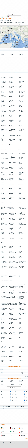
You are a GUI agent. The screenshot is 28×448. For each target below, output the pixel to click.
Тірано (20, 327)
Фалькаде (20, 343)
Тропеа (2, 338)
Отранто (2, 242)
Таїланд (22, 432)
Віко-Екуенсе (21, 119)
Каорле (2, 163)
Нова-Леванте (12, 233)
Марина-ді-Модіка (22, 212)
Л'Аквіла (2, 184)
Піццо (20, 256)
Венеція (11, 114)
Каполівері (3, 166)
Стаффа (20, 317)
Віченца (20, 121)
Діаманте (2, 139)
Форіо (2, 348)
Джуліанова (12, 138)
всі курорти (26, 376)
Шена (11, 360)
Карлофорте (12, 167)
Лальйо (2, 187)
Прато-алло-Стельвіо (13, 267)
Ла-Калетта (12, 184)
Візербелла (12, 119)
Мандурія (11, 207)
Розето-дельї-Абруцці (5, 280)
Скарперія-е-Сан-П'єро (22, 313)
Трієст (20, 337)
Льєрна (20, 202)
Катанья (11, 174)
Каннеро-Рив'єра (13, 162)
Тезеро (11, 323)
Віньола (20, 120)
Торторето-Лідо (3, 334)
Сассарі (11, 307)
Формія (20, 348)
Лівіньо (11, 194)
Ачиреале (11, 92)
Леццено (11, 193)
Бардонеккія (21, 96)
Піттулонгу (12, 256)
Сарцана (2, 307)
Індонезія (13, 428)
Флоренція (12, 346)
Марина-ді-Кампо (13, 212)
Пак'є (11, 247)
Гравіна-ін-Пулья (21, 129)
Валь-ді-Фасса (21, 111)
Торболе (20, 328)
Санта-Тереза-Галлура (5, 304)
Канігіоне (2, 162)
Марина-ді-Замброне (4, 212)
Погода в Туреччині (22, 442)
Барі (1, 97)
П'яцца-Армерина (4, 246)
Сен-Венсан (12, 308)
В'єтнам (12, 425)
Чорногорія (23, 435)
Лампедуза (20, 187)
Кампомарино (3, 161)
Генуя (1, 394)
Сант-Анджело (21, 296)
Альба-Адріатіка (21, 81)
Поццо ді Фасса (3, 266)
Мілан (2, 219)
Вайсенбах (20, 110)
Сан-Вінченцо (21, 286)
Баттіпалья (20, 97)
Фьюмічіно (20, 351)
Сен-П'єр (20, 308)
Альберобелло (3, 82)
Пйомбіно (2, 257)
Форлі (11, 348)
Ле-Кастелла (21, 189)
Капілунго (20, 163)
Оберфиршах (21, 238)
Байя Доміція (3, 96)
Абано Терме (3, 77)
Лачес (2, 189)
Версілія (20, 116)
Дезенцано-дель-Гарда (14, 135)
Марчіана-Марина (22, 214)
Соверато (11, 314)
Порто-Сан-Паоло (4, 262)
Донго (20, 140)
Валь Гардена (12, 111)
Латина (11, 188)
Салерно (1, 373)
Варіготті (2, 114)
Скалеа (11, 313)
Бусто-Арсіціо (12, 107)
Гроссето (20, 131)
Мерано (11, 217)
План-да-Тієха (12, 257)
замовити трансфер (20, 406)
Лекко (2, 192)
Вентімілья (20, 114)
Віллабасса (3, 120)
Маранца (2, 208)
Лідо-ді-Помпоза (21, 197)
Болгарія (3, 425)
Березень (21, 51)
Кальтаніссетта (21, 157)
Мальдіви (12, 431)
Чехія (12, 435)
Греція (22, 425)
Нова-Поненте (21, 233)
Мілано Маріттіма (13, 219)
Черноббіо (3, 355)
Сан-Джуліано (3, 290)
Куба (3, 431)
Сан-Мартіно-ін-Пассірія (23, 292)
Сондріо (20, 314)
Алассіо (20, 80)
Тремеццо (3, 337)
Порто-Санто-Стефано (14, 262)
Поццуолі (11, 266)
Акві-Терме (3, 80)
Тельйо (20, 323)
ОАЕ (12, 432)
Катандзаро (3, 174)
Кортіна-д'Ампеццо (4, 179)
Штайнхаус (21, 360)
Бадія (11, 95)
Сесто (11, 309)
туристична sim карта (20, 408)
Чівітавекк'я (12, 356)
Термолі (20, 324)
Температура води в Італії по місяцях (14, 378)
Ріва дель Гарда (3, 277)
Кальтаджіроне (21, 156)
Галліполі (20, 125)
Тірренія (2, 328)
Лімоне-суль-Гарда (22, 198)
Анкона (11, 85)
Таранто (11, 322)
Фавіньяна (3, 343)
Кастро (2, 172)
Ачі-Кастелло (21, 92)
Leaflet (24, 47)
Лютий (11, 51)
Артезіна (20, 90)
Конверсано (12, 178)
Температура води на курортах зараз (14, 366)
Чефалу (20, 355)
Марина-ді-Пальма (4, 213)
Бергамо (11, 100)
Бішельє (2, 101)
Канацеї (20, 161)
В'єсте (2, 110)
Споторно (11, 317)
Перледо (20, 251)
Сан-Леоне (3, 292)
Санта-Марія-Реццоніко (23, 303)
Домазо (11, 140)
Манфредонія (21, 207)
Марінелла (20, 213)
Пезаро (11, 251)
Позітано (20, 257)
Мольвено (3, 222)
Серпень (11, 54)
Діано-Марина (12, 139)
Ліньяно (11, 199)
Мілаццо (20, 219)
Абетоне (11, 77)
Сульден (20, 318)
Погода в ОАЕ (2, 443)
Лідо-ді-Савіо (3, 198)
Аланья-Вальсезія (13, 80)
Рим (19, 276)
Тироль (2, 327)
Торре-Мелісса (12, 332)
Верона (11, 116)
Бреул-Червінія (12, 105)
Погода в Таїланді (12, 442)
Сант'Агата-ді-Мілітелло (5, 297)
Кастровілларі (12, 172)
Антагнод (20, 85)
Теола (2, 324)
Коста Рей (11, 179)
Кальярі (11, 158)
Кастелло (11, 168)
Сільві (11, 312)
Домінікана (4, 427)
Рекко (2, 276)
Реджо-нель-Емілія (13, 275)
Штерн (2, 361)
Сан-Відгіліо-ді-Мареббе (14, 286)
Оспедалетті (12, 241)
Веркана (20, 115)
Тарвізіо (20, 322)
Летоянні (2, 193)
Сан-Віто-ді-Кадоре (13, 287)
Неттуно (2, 233)
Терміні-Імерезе (12, 324)
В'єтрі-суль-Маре (13, 110)
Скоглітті (2, 314)
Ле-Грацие (11, 189)
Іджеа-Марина (3, 149)
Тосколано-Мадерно (13, 334)
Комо (2, 178)
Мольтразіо (12, 222)
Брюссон (20, 106)
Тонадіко (11, 328)
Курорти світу (3, 17)
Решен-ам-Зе (12, 276)
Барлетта (11, 97)
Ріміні (20, 277)
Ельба (2, 144)
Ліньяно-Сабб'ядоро (22, 199)
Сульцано (2, 319)
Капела (11, 163)
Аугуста (11, 91)
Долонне (2, 140)
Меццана (11, 218)
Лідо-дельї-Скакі (4, 197)
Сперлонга (3, 317)
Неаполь (20, 232)
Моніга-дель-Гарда (4, 224)
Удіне (2, 341)
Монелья (20, 223)
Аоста (2, 87)
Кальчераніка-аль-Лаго (5, 158)
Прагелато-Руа (21, 266)
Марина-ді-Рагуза (13, 213)
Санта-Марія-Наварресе (14, 303)
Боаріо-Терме (21, 101)
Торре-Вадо (21, 329)
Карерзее (2, 167)
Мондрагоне (12, 223)
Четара (11, 355)
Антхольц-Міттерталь (13, 86)
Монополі (11, 224)
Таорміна (2, 322)
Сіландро (2, 312)
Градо (11, 130)
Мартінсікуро (12, 214)
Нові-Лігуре (12, 234)
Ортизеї (2, 241)
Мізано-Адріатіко (21, 218)
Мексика (3, 432)
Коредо (20, 178)
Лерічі (20, 192)
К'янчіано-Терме (4, 153)
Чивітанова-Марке (4, 356)
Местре (2, 218)
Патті (2, 251)
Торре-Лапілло (3, 332)
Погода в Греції (21, 443)
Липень (2, 54)
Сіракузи (20, 312)
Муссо (11, 229)
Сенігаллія (3, 309)
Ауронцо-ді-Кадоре (22, 91)
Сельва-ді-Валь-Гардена (5, 308)
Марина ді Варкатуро (22, 208)
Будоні (2, 107)
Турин (11, 338)
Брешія (20, 105)
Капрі (11, 166)
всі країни (26, 438)
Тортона (20, 333)
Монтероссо (3, 227)
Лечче (20, 193)
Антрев (2, 86)
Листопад (12, 55)
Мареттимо (12, 208)
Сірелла (2, 313)
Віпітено (2, 121)
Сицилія (2, 400)
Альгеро (11, 82)
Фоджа (20, 346)
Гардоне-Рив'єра (13, 126)
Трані (19, 334)
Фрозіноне (3, 351)
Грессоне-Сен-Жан (13, 131)
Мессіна (20, 217)
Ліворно (20, 194)
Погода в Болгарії (12, 443)
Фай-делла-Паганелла (13, 343)
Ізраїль (22, 427)
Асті (1, 91)
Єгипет (12, 427)
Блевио (11, 101)
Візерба (2, 119)
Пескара (20, 252)
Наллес (2, 232)
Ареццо (2, 90)
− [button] (1, 28)
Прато (2, 267)
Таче (2, 323)
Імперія (20, 149)
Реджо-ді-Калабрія (4, 275)
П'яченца (11, 246)
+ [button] (1, 27)
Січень (2, 51)
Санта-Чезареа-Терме (13, 304)
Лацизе (20, 188)
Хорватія (3, 435)
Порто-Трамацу (21, 262)
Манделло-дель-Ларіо (5, 207)
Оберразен (12, 238)
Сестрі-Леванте (21, 309)
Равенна (11, 272)
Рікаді (11, 277)
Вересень (21, 54)
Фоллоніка (3, 347)
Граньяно (20, 130)
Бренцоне (3, 105)
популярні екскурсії (6, 406)
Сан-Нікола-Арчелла (22, 293)
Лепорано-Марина (13, 192)
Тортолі (11, 333)
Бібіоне (20, 100)
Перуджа (2, 252)
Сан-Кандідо (12, 290)
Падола (20, 246)
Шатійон (2, 360)
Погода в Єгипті (3, 442)
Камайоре (20, 158)
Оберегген (3, 238)
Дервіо (20, 135)
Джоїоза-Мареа (3, 138)
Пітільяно (2, 256)
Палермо (16, 397)
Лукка (11, 202)
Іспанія (22, 428)
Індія (3, 428)
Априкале (20, 87)
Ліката (11, 198)
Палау (20, 247)
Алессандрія (3, 81)
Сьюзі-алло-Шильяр (13, 319)
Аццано (2, 92)
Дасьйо (2, 135)
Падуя (2, 247)
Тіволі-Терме (12, 327)
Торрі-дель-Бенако (4, 333)
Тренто (11, 337)
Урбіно (11, 341)
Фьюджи (11, 351)
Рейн (19, 275)
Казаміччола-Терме (22, 153)
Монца (20, 227)
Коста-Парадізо (21, 179)
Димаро (20, 138)
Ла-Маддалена (21, 184)
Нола (19, 234)
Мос (19, 228)
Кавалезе (11, 153)
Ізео (10, 149)
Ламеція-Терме (12, 187)
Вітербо (11, 121)
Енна (11, 144)
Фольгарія (11, 347)
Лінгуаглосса (3, 199)
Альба (11, 81)
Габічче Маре (3, 125)
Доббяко (20, 139)
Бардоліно (11, 96)
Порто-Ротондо (12, 261)
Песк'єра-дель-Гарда (13, 252)
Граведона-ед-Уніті (13, 129)
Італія (10, 17)
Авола (20, 77)
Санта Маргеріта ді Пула (14, 297)
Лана (2, 188)
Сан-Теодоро (3, 296)
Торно (11, 329)
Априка (11, 87)
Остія (20, 241)
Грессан (2, 131)
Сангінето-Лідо (12, 296)
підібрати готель (5, 408)
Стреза (2, 318)
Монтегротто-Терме (22, 224)
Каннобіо (20, 162)
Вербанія (2, 115)
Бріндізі (11, 106)
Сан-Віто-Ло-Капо (22, 287)
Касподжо (20, 167)
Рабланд (2, 272)
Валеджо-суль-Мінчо (4, 111)
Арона (11, 90)
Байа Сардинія (21, 95)
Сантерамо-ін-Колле (22, 304)
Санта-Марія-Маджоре (5, 303)
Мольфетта (20, 222)
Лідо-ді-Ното (12, 197)
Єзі (1, 147)
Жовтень (2, 55)
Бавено (2, 95)
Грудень (20, 55)
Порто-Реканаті (3, 261)
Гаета (11, 125)
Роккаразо (11, 280)
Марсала (2, 214)
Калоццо (2, 156)
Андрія (2, 85)
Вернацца (3, 116)
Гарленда (20, 126)
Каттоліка (20, 174)
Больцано (11, 102)
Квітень (2, 381)
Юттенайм (3, 364)
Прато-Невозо (21, 267)
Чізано (20, 356)
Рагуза (20, 272)
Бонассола (21, 102)
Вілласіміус (12, 120)
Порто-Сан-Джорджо (22, 261)
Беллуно (2, 100)
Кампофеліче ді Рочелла (14, 161)
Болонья (2, 102)
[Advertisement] (14, 6)
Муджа (2, 229)
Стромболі (12, 318)
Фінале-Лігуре (3, 346)
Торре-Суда (21, 332)
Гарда (2, 126)
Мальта (22, 431)
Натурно (11, 232)
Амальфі (20, 82)
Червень (20, 381)
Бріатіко (2, 106)
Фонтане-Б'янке (21, 347)
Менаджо (2, 217)
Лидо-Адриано (3, 194)
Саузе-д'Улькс (21, 307)
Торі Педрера (3, 329)
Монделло (3, 223)
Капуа (20, 166)
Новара (2, 234)
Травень (11, 381)
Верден (11, 115)
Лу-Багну (2, 202)
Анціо (20, 86)
